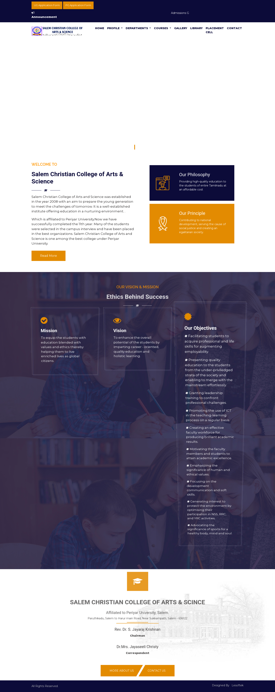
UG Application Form (47, 5)
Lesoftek (237, 685)
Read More (48, 256)
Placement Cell (215, 30)
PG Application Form (78, 5)
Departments (137, 28)
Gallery (180, 28)
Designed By (220, 685)
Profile (113, 28)
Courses (161, 28)
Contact (234, 28)
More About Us (122, 670)
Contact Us (157, 670)
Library (196, 28)
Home (99, 28)
